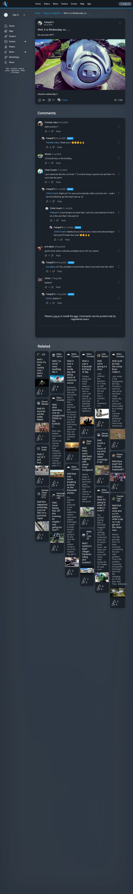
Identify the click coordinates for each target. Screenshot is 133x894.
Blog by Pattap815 (52, 13)
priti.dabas (49, 246)
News (9, 62)
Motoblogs (11, 57)
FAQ (7, 69)
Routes (64, 4)
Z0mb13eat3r (51, 170)
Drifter (48, 278)
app (76, 316)
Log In (56, 316)
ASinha (48, 154)
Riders (47, 4)
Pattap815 (50, 138)
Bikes (55, 4)
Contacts (14, 69)
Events (74, 4)
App (89, 4)
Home (38, 4)
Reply (58, 131)
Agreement (15, 70)
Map (82, 4)
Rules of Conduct (18, 71)
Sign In (125, 4)
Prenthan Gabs (51, 122)
